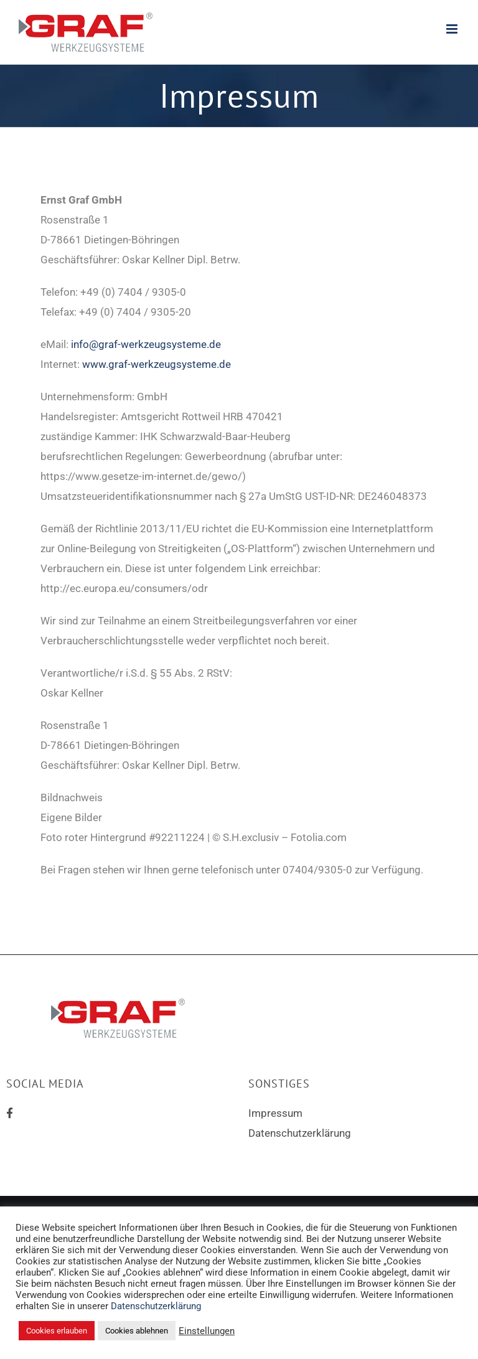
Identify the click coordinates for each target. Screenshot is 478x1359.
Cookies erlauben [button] (56, 1330)
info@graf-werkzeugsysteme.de (146, 344)
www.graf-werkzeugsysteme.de (156, 364)
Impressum (275, 1113)
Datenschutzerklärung (299, 1133)
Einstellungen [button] (207, 1331)
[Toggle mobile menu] (452, 28)
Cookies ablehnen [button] (136, 1330)
